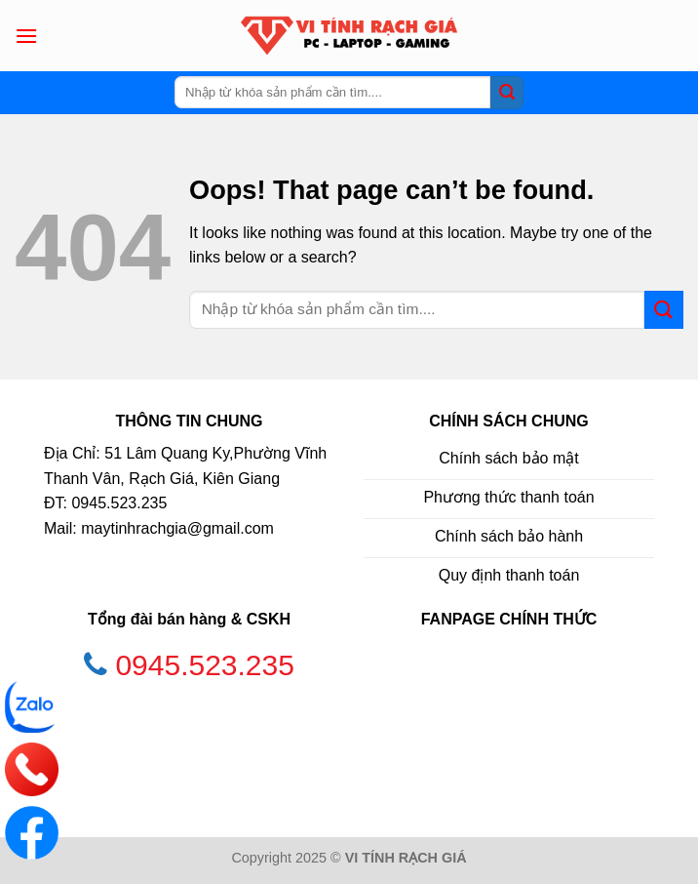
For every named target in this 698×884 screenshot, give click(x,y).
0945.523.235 (204, 665)
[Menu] (26, 36)
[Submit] (507, 92)
